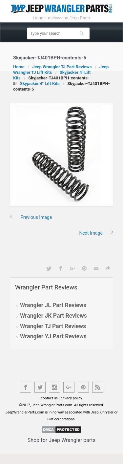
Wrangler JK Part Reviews (53, 315)
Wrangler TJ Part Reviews (53, 326)
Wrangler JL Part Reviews (53, 305)
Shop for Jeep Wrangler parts (62, 440)
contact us (49, 398)
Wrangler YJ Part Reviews (53, 336)
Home (19, 66)
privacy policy (71, 398)
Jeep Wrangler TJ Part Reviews (62, 66)
